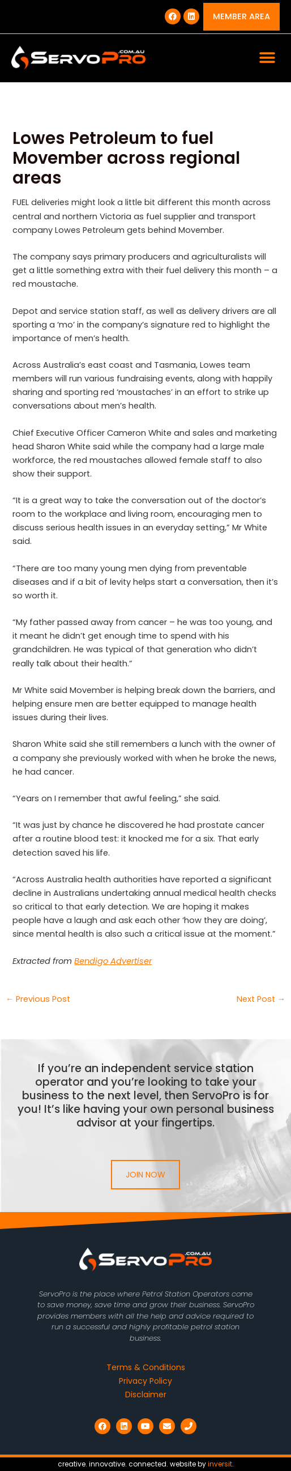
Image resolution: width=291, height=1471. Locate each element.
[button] (267, 58)
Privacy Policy (145, 1381)
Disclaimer (145, 1394)
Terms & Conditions (145, 1367)
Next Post (261, 999)
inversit (220, 1464)
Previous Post (38, 999)
